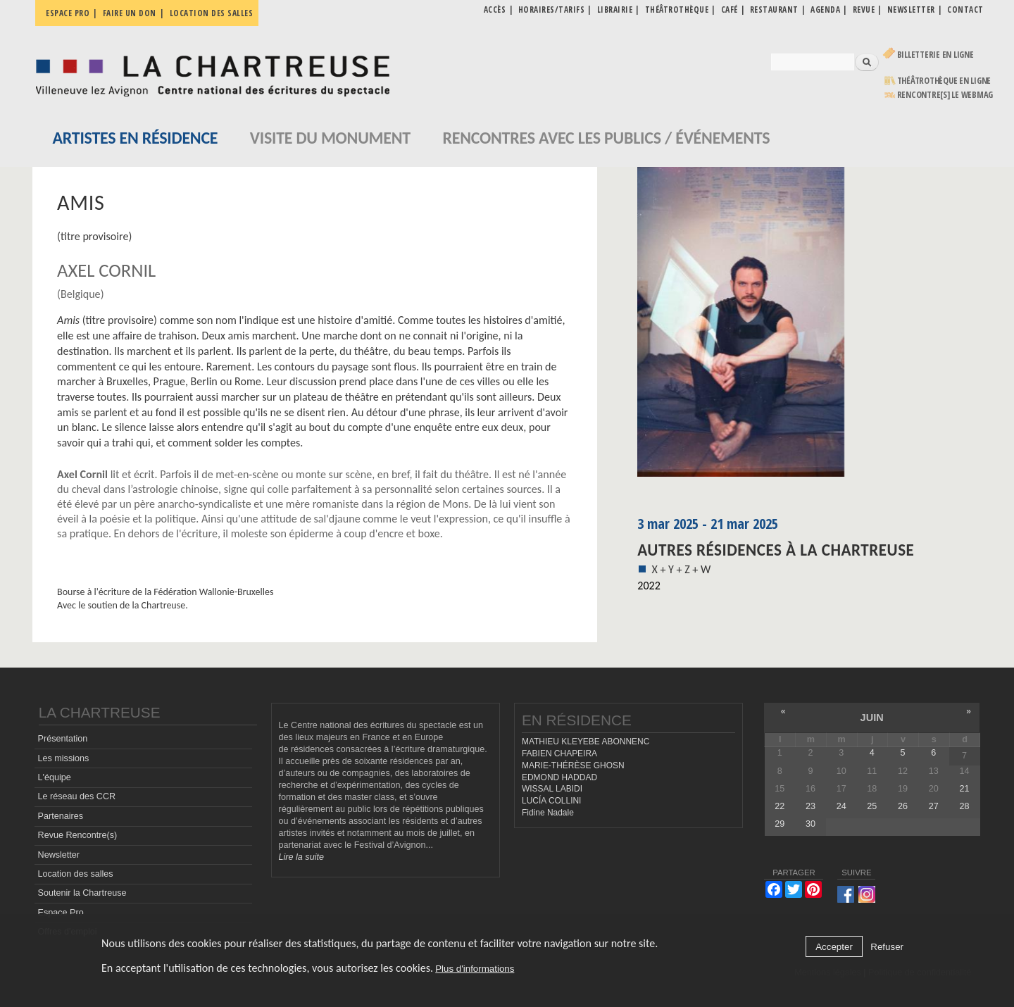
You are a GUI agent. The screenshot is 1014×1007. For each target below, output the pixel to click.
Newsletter (59, 855)
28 (964, 806)
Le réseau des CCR (77, 796)
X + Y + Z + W (681, 569)
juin (872, 717)
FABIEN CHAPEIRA (559, 753)
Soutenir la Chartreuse (82, 893)
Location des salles (212, 13)
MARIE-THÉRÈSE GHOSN (573, 765)
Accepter (834, 947)
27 (934, 806)
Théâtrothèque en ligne (944, 81)
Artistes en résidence (135, 137)
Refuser (886, 947)
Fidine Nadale (548, 813)
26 (903, 806)
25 (872, 806)
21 (964, 789)
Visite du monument (330, 137)
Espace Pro (61, 913)
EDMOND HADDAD (559, 777)
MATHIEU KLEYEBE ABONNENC (585, 741)
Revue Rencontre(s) (78, 835)
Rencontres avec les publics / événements (606, 137)
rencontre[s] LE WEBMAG (945, 95)
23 (810, 806)
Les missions (63, 758)
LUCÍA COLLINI (551, 801)
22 (779, 806)
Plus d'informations (474, 968)
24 (841, 806)
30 (810, 824)
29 (779, 824)
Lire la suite (301, 857)
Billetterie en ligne (935, 55)
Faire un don (129, 13)
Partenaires (60, 816)
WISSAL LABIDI (552, 789)
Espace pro (67, 13)
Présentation (63, 739)
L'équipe (54, 777)
